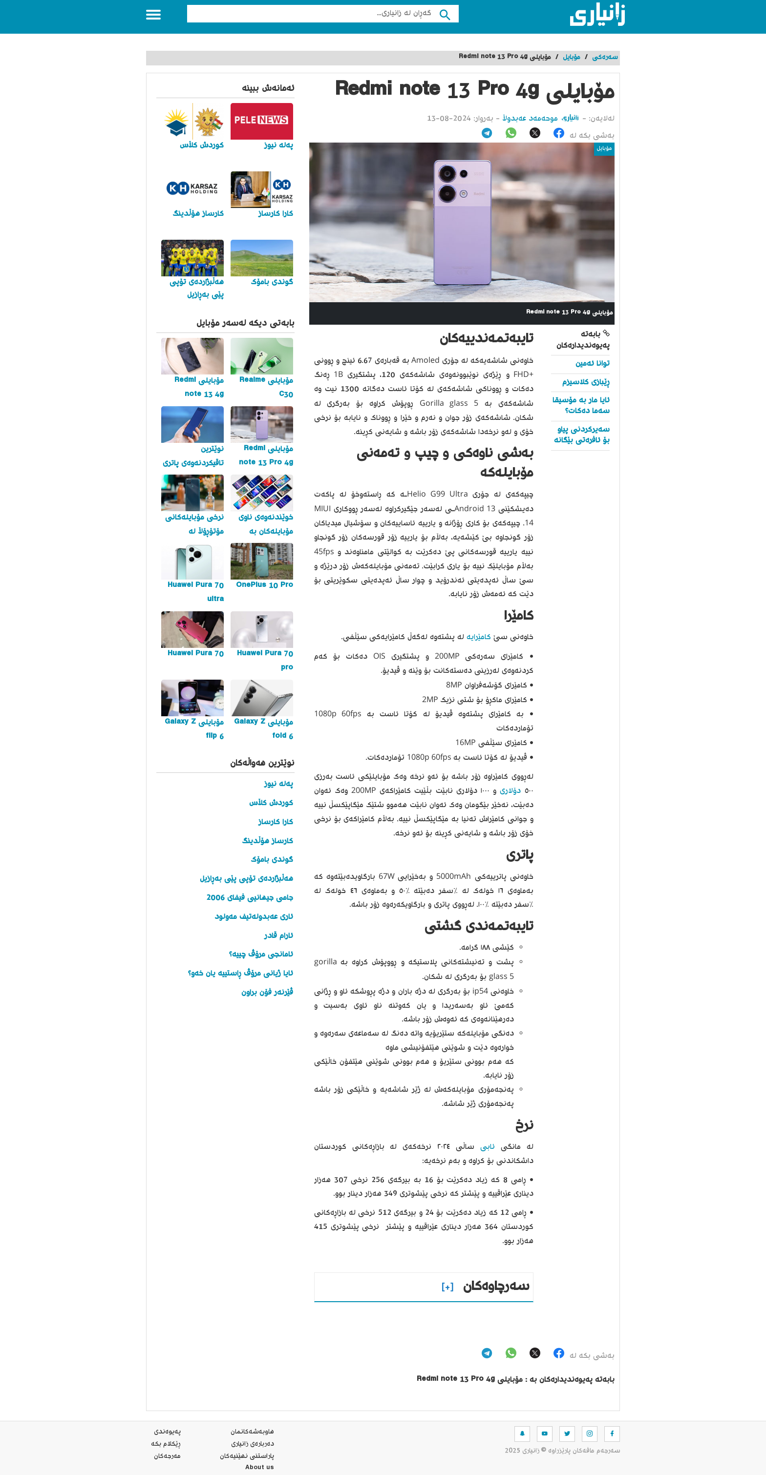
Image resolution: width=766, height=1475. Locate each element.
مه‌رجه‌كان (167, 1456)
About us (259, 1469)
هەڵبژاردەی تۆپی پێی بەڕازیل (246, 879)
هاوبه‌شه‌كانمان (252, 1432)
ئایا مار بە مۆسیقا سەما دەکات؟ (581, 406)
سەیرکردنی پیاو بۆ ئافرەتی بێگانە (582, 435)
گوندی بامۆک (272, 860)
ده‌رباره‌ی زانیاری (252, 1444)
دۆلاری (508, 791)
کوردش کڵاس (271, 803)
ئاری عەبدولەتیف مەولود (253, 917)
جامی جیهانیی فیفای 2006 (249, 898)
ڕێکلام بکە (166, 1444)
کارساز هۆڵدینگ (267, 841)
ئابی (484, 1147)
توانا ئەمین (592, 364)
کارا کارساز (275, 822)
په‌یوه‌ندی (167, 1432)
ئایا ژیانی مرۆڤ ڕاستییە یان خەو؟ (240, 973)
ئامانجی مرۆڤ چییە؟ (261, 954)
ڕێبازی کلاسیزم (586, 382)
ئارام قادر (278, 936)
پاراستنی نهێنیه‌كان (247, 1456)
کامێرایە (477, 637)
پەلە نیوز (278, 784)
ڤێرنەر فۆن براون (267, 992)
